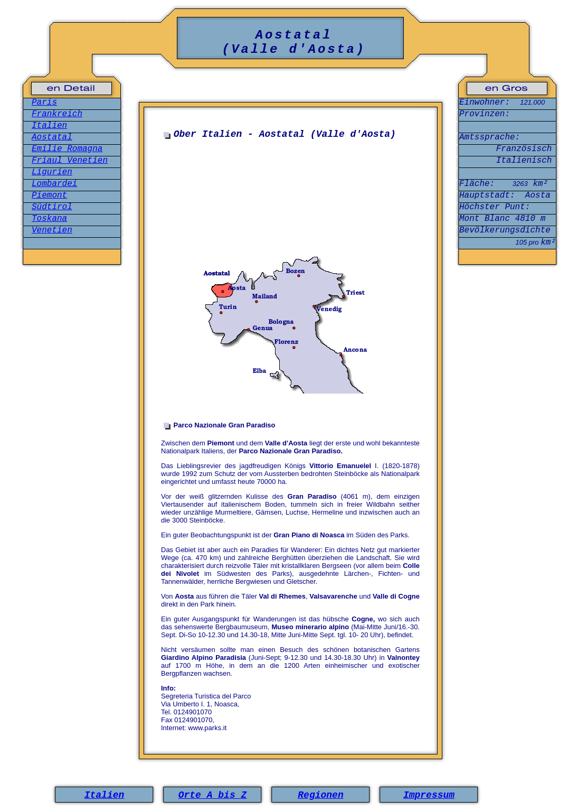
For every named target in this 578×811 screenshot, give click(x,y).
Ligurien (52, 172)
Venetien (52, 230)
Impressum (428, 795)
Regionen (320, 795)
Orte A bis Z (212, 795)
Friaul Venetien (70, 160)
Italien (49, 125)
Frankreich (57, 114)
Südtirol (52, 207)
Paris (44, 102)
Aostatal (52, 137)
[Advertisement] (293, 253)
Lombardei (54, 184)
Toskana (49, 218)
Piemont (49, 195)
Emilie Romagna (67, 149)
